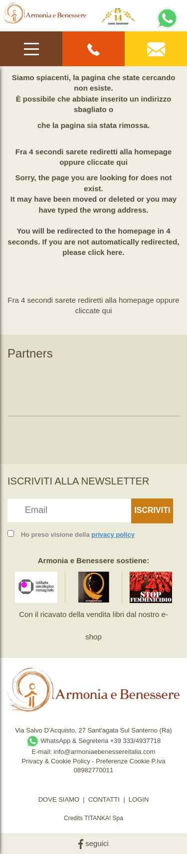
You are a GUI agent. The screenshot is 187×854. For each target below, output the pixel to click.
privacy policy (113, 534)
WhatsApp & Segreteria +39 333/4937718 (93, 740)
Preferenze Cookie (123, 761)
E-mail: (42, 751)
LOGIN (139, 799)
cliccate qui (107, 162)
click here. (106, 252)
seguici (93, 843)
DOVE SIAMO (58, 799)
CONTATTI (104, 799)
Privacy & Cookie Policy (55, 761)
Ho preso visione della (78, 534)
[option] (36, 385)
